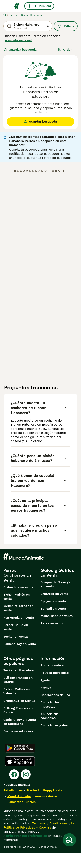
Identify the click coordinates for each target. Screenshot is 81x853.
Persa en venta (52, 623)
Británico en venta (54, 594)
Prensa (46, 687)
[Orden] (67, 49)
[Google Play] (20, 748)
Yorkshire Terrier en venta (18, 608)
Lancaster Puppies (21, 802)
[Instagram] (26, 774)
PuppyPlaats (52, 790)
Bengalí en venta (53, 608)
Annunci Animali (47, 796)
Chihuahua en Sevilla (19, 701)
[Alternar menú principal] (7, 6)
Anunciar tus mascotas (50, 704)
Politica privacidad (55, 673)
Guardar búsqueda (20, 49)
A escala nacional (18, 40)
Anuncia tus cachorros (49, 716)
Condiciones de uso (55, 695)
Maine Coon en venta (57, 616)
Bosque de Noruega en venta (55, 584)
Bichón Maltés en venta (16, 597)
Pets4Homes (13, 790)
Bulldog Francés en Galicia (18, 710)
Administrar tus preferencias (25, 836)
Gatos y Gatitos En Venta (57, 573)
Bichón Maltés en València (16, 691)
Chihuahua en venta (18, 587)
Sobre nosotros (52, 665)
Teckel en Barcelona (19, 670)
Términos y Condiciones (49, 823)
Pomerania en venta (18, 617)
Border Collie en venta (15, 627)
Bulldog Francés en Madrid (18, 680)
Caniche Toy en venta (19, 644)
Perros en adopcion (18, 731)
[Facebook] (14, 774)
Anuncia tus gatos (54, 725)
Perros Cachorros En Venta (17, 575)
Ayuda (45, 680)
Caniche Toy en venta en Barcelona (19, 722)
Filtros (66, 26)
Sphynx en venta (53, 601)
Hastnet (33, 790)
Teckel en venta (15, 636)
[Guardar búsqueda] (69, 839)
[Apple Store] (19, 761)
